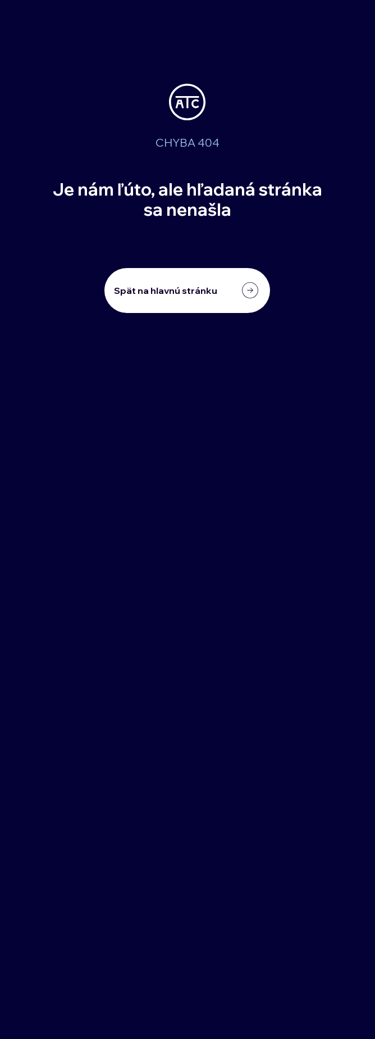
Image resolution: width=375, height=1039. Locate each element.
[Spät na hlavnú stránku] (187, 290)
